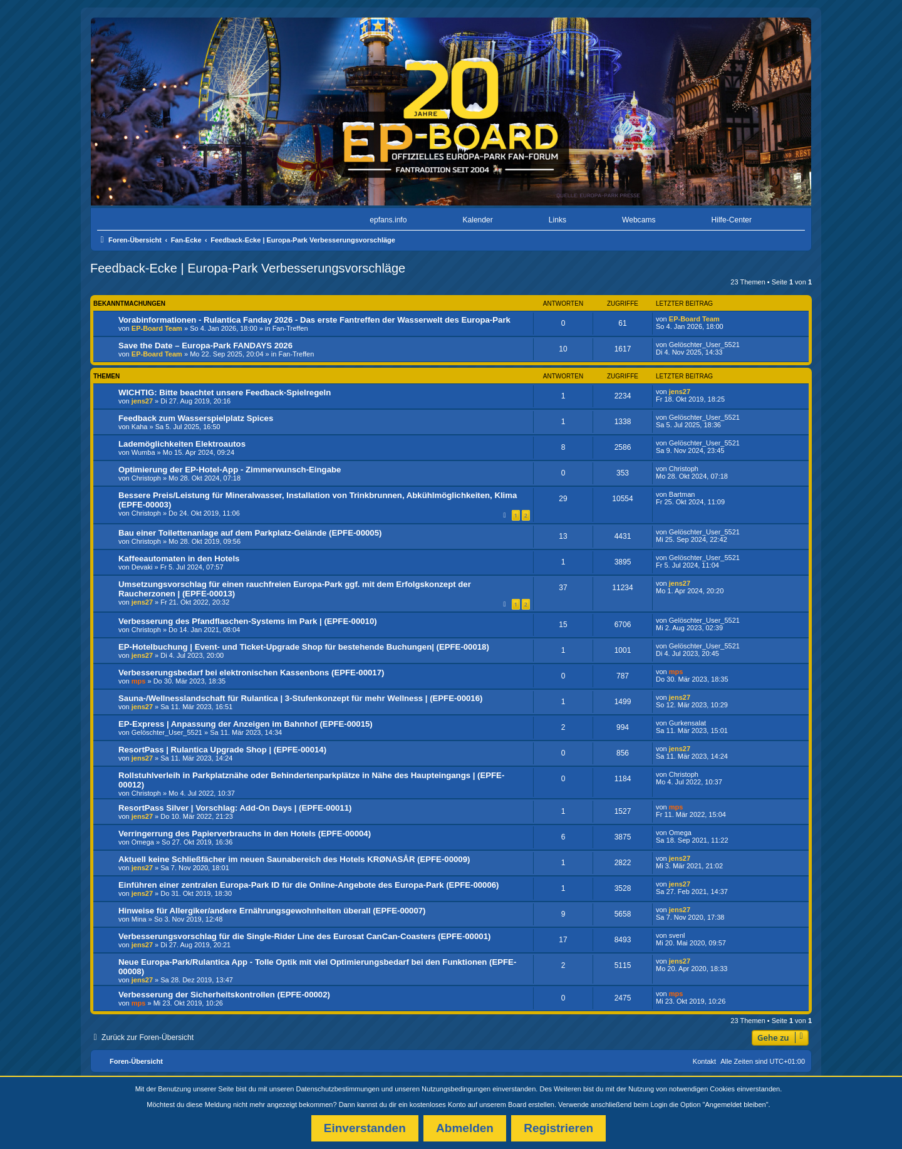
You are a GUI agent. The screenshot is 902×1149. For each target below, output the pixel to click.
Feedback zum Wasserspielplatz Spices (195, 418)
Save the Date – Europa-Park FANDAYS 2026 (205, 345)
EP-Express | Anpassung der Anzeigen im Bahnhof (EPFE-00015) (245, 724)
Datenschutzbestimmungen (338, 1089)
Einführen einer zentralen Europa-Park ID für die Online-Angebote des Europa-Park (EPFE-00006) (308, 885)
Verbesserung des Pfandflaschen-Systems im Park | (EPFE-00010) (247, 621)
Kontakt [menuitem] (704, 1061)
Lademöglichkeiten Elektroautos (182, 444)
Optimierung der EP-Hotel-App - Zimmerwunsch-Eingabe (229, 469)
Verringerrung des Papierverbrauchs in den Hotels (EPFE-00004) (244, 833)
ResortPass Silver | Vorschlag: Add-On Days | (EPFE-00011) (234, 808)
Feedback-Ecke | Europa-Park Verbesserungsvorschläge (247, 268)
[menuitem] (133, 220)
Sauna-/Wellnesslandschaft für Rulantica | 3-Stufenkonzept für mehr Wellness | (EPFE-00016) (300, 698)
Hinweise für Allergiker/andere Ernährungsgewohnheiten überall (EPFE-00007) (272, 910)
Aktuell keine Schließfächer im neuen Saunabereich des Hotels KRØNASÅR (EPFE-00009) (294, 859)
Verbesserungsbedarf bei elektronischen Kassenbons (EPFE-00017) (251, 672)
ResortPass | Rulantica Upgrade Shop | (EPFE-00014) (222, 749)
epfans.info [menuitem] (388, 220)
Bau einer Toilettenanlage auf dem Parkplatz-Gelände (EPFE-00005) (249, 533)
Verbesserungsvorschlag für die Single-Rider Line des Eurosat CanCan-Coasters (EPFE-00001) (304, 936)
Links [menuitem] (557, 220)
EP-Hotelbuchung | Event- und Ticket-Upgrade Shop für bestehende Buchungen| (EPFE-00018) (303, 647)
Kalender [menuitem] (477, 220)
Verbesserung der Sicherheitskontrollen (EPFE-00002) (224, 994)
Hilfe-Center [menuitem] (731, 220)
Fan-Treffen (290, 328)
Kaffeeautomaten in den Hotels (178, 558)
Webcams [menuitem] (639, 220)
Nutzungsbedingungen (456, 1089)
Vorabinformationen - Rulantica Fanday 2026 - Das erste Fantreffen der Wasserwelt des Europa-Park (314, 320)
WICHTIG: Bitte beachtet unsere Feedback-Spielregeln (224, 392)
